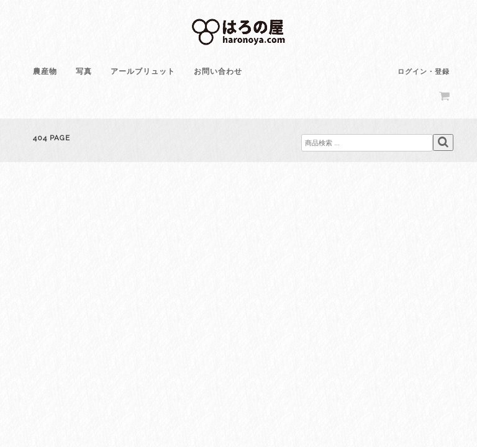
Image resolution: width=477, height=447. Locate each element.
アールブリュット (143, 71)
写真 (84, 71)
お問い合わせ (218, 71)
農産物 (45, 71)
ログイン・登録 (424, 72)
